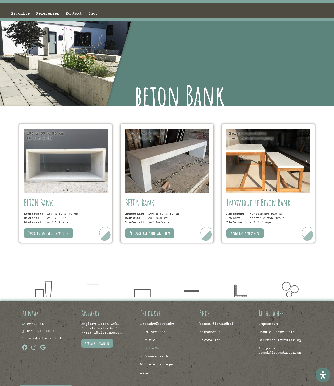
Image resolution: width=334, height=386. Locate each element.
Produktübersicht (157, 324)
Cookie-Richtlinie (277, 332)
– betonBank (152, 348)
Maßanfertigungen (157, 365)
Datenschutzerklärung (280, 340)
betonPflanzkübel (216, 324)
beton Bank (198, 95)
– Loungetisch (154, 356)
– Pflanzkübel (154, 332)
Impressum (268, 324)
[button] (27, 161)
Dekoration (210, 340)
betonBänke (210, 332)
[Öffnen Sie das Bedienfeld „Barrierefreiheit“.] (323, 375)
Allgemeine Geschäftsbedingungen (280, 350)
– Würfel (148, 340)
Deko (144, 373)
